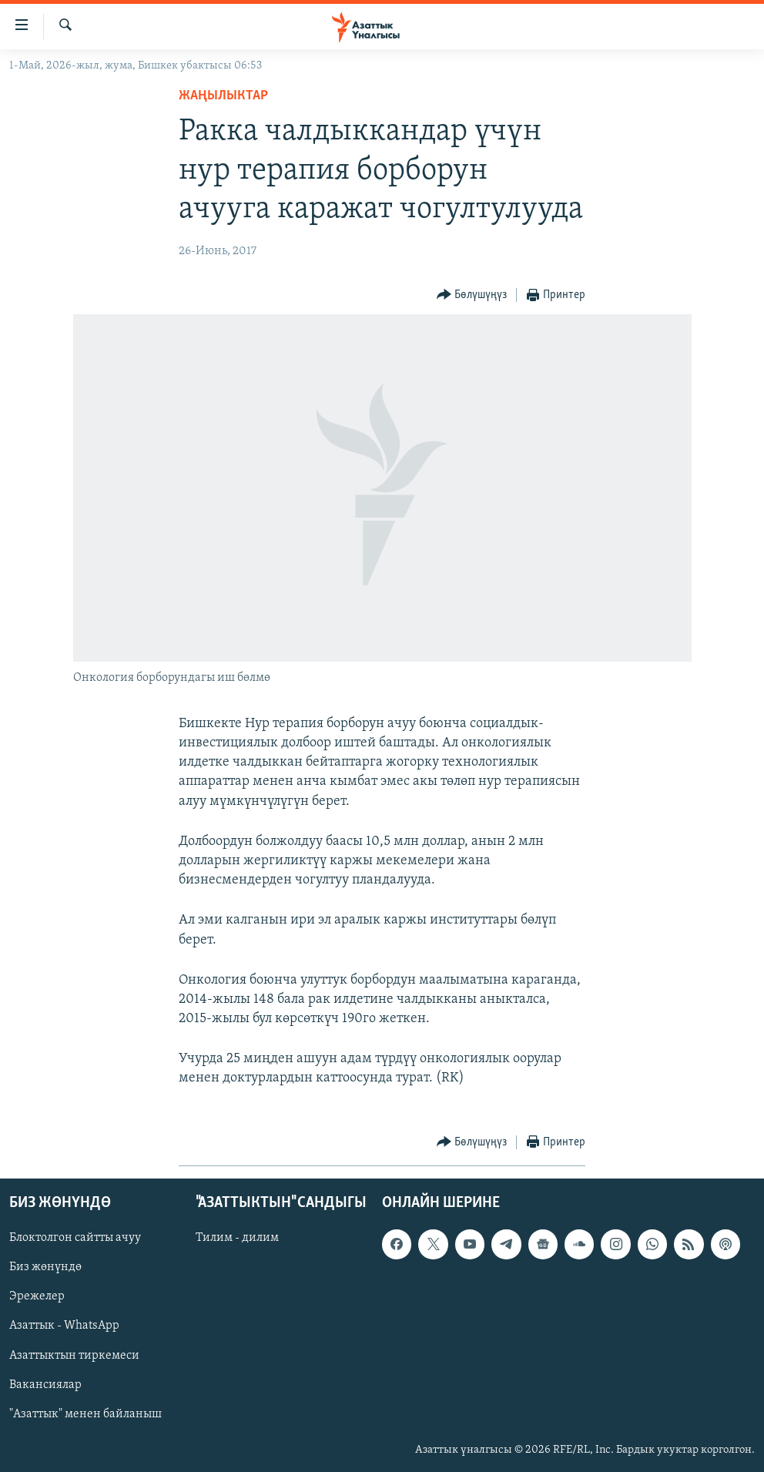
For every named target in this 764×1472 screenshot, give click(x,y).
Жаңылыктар (223, 96)
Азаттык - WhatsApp (64, 1325)
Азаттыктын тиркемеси (74, 1355)
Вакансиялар (45, 1384)
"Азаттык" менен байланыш (85, 1413)
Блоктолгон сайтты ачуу (75, 1238)
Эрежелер (37, 1296)
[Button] (472, 295)
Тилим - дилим (237, 1238)
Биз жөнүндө (45, 1267)
